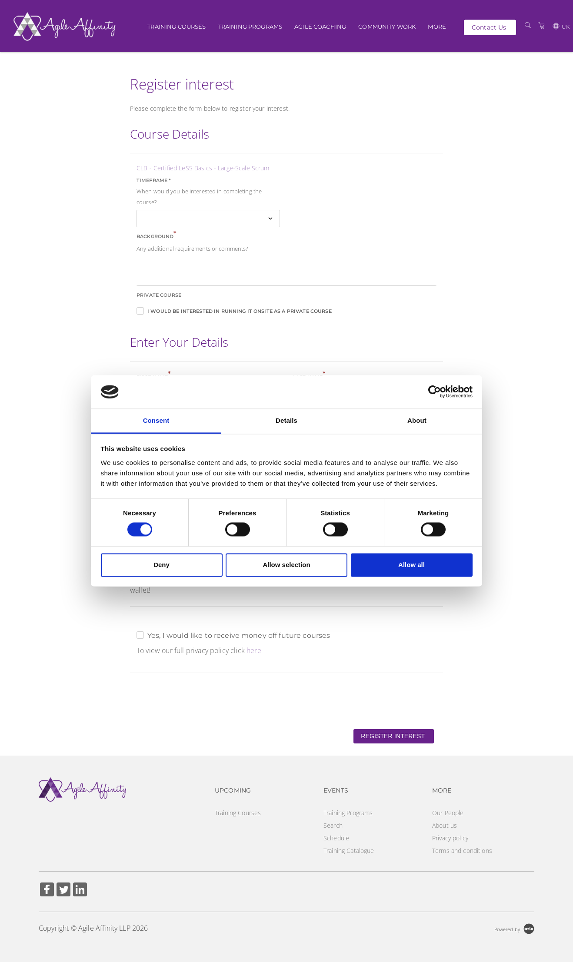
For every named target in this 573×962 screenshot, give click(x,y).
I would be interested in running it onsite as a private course (239, 311)
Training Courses (176, 26)
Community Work (387, 26)
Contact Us (489, 27)
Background (157, 235)
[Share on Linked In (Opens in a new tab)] (80, 890)
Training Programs (250, 26)
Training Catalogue (348, 850)
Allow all (411, 564)
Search (333, 825)
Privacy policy (450, 838)
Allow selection (286, 564)
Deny (161, 564)
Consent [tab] (156, 420)
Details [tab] (286, 420)
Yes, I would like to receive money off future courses (238, 635)
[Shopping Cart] (541, 25)
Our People (447, 813)
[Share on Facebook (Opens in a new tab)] (47, 890)
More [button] (437, 26)
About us (444, 825)
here (254, 650)
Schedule (336, 838)
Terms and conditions (462, 850)
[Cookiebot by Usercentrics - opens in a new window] (434, 391)
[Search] (527, 25)
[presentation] (196, 700)
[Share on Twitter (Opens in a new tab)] (63, 890)
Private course (159, 295)
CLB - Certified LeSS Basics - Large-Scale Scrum (203, 168)
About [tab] (416, 420)
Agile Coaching (320, 26)
